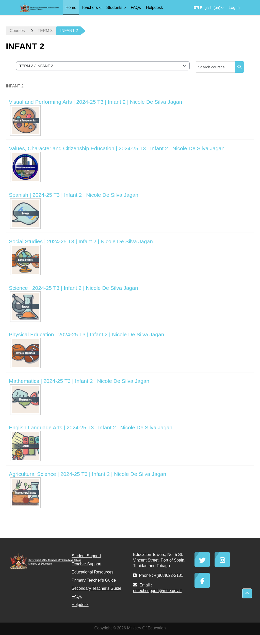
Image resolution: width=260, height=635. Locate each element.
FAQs (77, 596)
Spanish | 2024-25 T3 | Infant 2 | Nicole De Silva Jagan (73, 195)
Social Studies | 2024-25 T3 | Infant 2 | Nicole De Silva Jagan (81, 241)
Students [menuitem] (114, 7)
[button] (208, 7)
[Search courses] (215, 67)
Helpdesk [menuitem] (154, 7)
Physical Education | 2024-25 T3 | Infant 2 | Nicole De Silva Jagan (86, 334)
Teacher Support (86, 564)
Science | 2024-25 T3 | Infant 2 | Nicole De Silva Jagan (73, 288)
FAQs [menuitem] (136, 7)
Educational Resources (92, 572)
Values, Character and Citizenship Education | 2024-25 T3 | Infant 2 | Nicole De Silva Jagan (116, 148)
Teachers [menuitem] (90, 7)
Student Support (86, 556)
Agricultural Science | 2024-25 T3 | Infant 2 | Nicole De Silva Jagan (87, 474)
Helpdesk (80, 604)
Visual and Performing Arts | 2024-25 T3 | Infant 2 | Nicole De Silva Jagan (95, 102)
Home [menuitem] (71, 7)
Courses (17, 30)
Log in (234, 7)
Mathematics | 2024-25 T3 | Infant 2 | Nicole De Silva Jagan (79, 381)
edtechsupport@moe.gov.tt (157, 590)
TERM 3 (45, 30)
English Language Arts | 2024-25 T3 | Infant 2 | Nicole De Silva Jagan (90, 427)
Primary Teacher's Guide (94, 580)
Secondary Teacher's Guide (96, 588)
